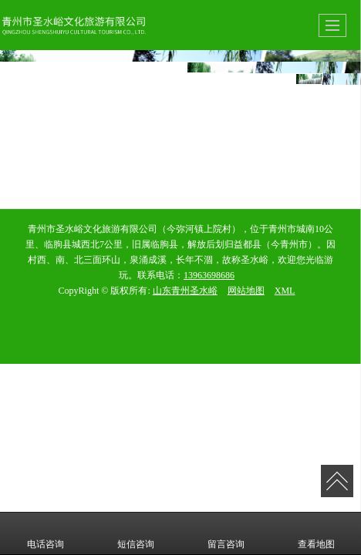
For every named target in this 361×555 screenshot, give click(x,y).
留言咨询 (226, 533)
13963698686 (209, 275)
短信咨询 (135, 533)
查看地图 (316, 533)
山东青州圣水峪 (185, 290)
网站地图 (246, 290)
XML (285, 290)
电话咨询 (45, 533)
